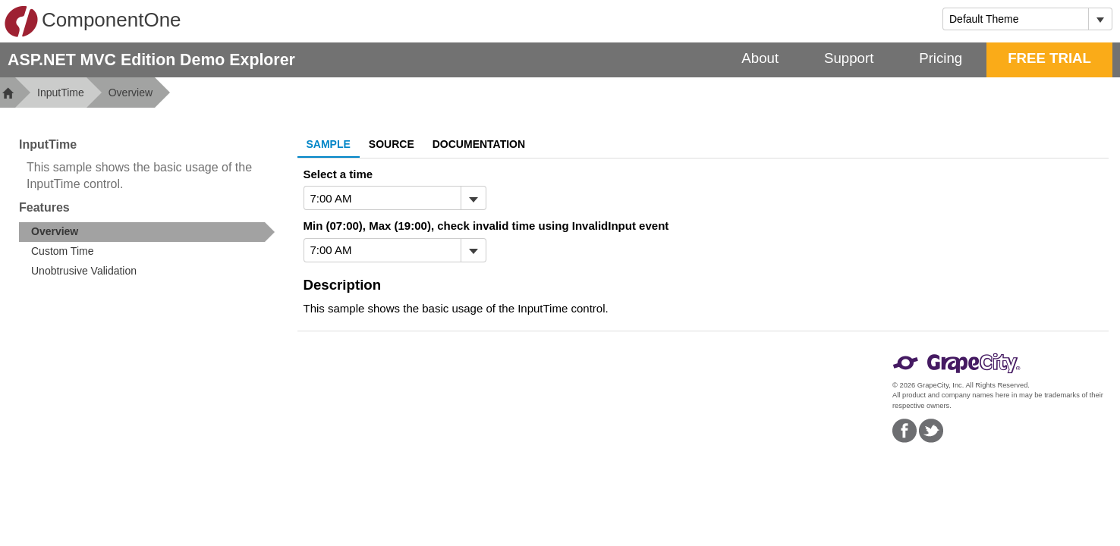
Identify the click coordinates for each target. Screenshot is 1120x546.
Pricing (940, 58)
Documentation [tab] (479, 144)
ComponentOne (92, 21)
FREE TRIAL (1049, 58)
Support (848, 58)
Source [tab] (391, 144)
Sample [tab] (329, 144)
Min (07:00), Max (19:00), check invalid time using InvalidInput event (486, 225)
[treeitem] (147, 232)
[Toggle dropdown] (1100, 19)
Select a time (338, 174)
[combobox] (1015, 19)
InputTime (60, 92)
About (760, 58)
